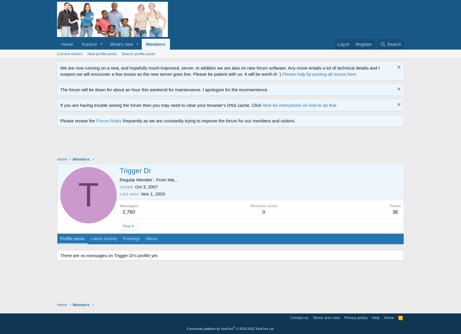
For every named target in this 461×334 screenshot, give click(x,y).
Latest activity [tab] (104, 238)
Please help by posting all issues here (319, 74)
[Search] (390, 44)
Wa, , (173, 179)
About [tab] (151, 238)
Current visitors (70, 54)
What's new (121, 44)
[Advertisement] (164, 143)
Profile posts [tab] (72, 238)
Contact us (299, 318)
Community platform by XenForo (230, 328)
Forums (89, 44)
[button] (102, 44)
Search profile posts (138, 54)
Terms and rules (326, 318)
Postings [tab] (131, 238)
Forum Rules (109, 120)
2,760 (129, 212)
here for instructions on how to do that (299, 105)
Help (376, 318)
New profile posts (102, 54)
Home (67, 44)
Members (156, 44)
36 (395, 212)
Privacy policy (356, 318)
